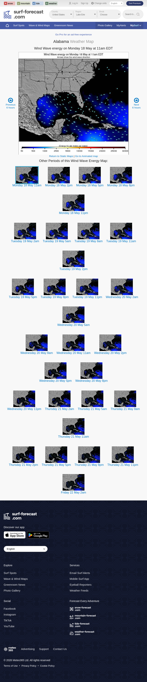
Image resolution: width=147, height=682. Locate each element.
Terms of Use (11, 665)
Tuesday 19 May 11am (121, 241)
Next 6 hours (136, 103)
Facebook (10, 608)
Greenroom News (63, 25)
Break (101, 12)
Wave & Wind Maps (39, 25)
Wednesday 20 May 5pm (55, 380)
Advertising (28, 648)
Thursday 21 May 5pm (56, 464)
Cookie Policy (47, 665)
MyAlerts (121, 25)
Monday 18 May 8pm (121, 185)
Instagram (10, 614)
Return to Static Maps (61, 156)
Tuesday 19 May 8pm (55, 297)
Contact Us (60, 648)
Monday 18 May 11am (26, 185)
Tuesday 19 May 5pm (23, 297)
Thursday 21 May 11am (73, 436)
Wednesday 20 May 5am (73, 324)
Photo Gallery (105, 25)
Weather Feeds (79, 590)
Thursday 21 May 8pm (89, 464)
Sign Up (84, 3)
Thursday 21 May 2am (59, 409)
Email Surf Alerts (80, 572)
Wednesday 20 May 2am (122, 297)
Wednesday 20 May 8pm (91, 380)
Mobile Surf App (79, 578)
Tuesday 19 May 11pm (87, 297)
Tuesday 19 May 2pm (73, 269)
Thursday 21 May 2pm (23, 464)
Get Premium (135, 3)
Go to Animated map (86, 156)
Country (55, 12)
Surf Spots (18, 25)
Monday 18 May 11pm (73, 213)
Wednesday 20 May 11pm (24, 409)
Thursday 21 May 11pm (122, 464)
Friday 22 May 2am (73, 492)
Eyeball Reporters (80, 584)
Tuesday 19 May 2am (25, 241)
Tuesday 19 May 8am (89, 241)
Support (44, 648)
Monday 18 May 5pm (89, 185)
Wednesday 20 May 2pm (110, 352)
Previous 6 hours (10, 103)
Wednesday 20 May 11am (73, 352)
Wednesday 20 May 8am (37, 352)
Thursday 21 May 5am (92, 409)
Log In (75, 3)
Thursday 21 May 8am (125, 409)
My (135, 25)
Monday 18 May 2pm (58, 185)
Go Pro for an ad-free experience (73, 34)
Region (78, 12)
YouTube (9, 626)
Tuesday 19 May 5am (57, 241)
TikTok (8, 620)
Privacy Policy (28, 665)
